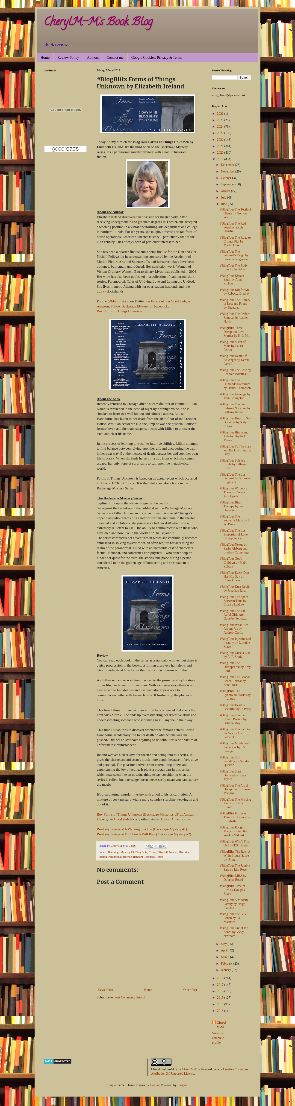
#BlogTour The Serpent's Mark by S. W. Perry (235, 520)
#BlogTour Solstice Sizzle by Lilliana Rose (233, 464)
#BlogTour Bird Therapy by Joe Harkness (231, 506)
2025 (220, 120)
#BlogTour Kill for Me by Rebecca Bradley (235, 292)
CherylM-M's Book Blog (98, 22)
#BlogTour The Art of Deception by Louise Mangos (235, 789)
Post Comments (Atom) (130, 997)
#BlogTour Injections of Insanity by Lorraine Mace (235, 642)
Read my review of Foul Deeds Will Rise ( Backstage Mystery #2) (144, 834)
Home (45, 57)
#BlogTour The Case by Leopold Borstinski (235, 372)
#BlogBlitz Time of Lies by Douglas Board (232, 889)
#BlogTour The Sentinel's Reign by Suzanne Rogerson (234, 255)
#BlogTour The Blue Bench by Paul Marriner (233, 918)
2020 (220, 152)
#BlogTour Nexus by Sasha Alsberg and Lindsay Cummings (234, 548)
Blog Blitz (141, 852)
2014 (220, 1004)
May (224, 944)
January (226, 970)
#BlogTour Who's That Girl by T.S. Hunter (235, 843)
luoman (154, 1085)
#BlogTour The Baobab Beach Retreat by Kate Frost (235, 681)
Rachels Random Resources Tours (143, 856)
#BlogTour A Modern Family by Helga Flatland (234, 904)
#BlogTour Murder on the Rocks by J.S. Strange (234, 747)
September (228, 184)
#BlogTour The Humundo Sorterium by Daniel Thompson (235, 384)
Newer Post (105, 990)
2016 (220, 991)
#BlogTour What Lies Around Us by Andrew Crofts (234, 629)
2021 (220, 146)
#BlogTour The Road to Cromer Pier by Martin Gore (235, 241)
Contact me (114, 57)
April (224, 950)
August (226, 191)
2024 (220, 126)
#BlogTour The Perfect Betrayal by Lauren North (235, 317)
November (228, 171)
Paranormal (115, 856)
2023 (220, 133)
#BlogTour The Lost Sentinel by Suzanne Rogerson (235, 478)
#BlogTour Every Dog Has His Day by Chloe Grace (234, 576)
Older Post (190, 990)
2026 (220, 113)
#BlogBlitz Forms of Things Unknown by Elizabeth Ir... (235, 817)
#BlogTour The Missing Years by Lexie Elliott (235, 803)
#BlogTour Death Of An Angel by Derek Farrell (234, 360)
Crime (152, 852)
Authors (93, 57)
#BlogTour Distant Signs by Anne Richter (232, 279)
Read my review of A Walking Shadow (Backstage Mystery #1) (142, 829)
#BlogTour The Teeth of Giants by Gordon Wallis (235, 213)
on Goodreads (175, 301)
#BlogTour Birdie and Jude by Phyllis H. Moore (234, 436)
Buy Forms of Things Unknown (119, 311)
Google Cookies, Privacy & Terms (156, 57)
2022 (220, 139)
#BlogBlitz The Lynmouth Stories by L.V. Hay (235, 695)
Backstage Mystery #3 (121, 852)
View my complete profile (218, 1038)
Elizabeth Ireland (167, 852)
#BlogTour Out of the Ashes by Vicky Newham (234, 932)
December (228, 165)
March (225, 957)
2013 (220, 1010)
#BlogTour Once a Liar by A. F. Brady (235, 654)
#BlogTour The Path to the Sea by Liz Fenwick (235, 733)
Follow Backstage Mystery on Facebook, (140, 306)
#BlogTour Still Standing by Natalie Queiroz (234, 761)
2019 (220, 159)
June (224, 204)
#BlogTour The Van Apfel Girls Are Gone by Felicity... (234, 614)
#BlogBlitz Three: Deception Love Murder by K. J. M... (235, 331)
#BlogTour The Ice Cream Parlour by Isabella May (233, 719)
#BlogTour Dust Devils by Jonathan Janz (235, 588)
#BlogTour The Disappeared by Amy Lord (235, 667)
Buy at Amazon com (175, 819)
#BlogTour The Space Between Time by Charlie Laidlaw (234, 600)
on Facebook (155, 301)
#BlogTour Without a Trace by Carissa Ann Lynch (234, 492)
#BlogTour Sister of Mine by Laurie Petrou (233, 345)
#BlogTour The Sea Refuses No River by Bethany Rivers (235, 408)
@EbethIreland (118, 301)
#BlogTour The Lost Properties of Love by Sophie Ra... (234, 534)
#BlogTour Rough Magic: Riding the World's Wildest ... (233, 831)
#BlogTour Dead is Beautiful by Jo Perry (235, 707)
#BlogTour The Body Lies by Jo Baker (234, 267)
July (224, 197)
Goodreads (121, 819)
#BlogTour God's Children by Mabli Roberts (233, 562)
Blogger (182, 1085)
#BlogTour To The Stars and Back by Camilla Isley (235, 450)
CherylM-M (190, 1069)
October (226, 178)
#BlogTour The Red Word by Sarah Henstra (233, 227)
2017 (220, 984)
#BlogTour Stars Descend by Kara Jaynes (233, 775)
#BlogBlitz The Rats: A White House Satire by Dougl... (235, 855)
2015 (220, 997)
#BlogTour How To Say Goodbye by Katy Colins (235, 422)
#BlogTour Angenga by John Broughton (235, 396)
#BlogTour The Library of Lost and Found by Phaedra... (235, 304)
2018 (220, 978)
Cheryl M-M (221, 1025)
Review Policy (68, 57)
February (227, 963)
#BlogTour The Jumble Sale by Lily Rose (235, 867)
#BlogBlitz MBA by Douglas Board (233, 877)
